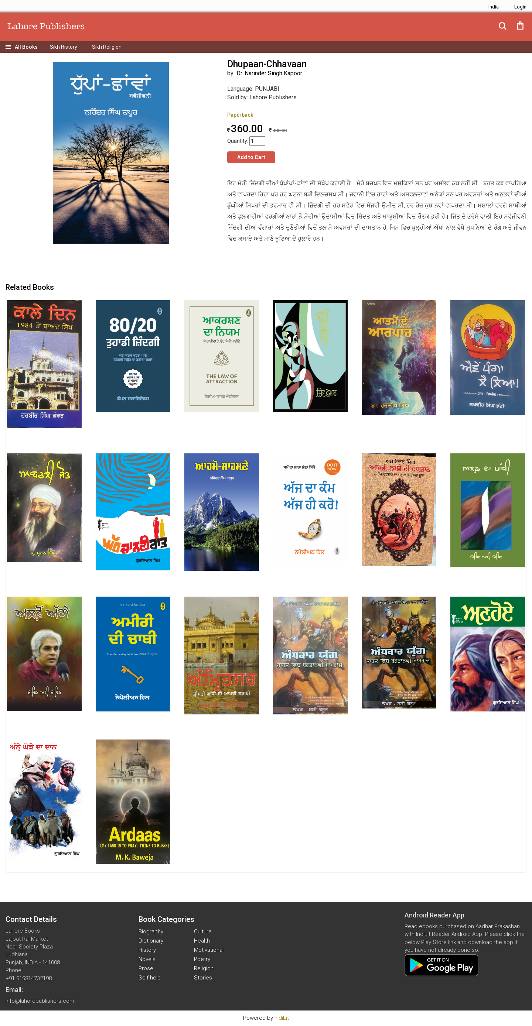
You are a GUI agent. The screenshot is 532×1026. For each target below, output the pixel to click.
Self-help (150, 977)
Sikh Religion (107, 47)
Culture (203, 931)
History (147, 950)
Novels (147, 959)
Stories (203, 977)
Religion (204, 968)
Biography (151, 931)
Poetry (202, 959)
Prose (146, 968)
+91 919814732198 (29, 978)
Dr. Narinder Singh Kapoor (269, 73)
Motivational (209, 950)
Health (202, 940)
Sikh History (63, 47)
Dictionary (151, 940)
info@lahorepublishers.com (40, 1001)
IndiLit (281, 1018)
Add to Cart (251, 157)
